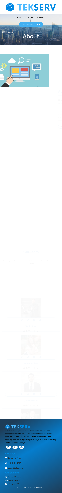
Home (4, 32)
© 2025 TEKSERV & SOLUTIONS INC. (30, 488)
